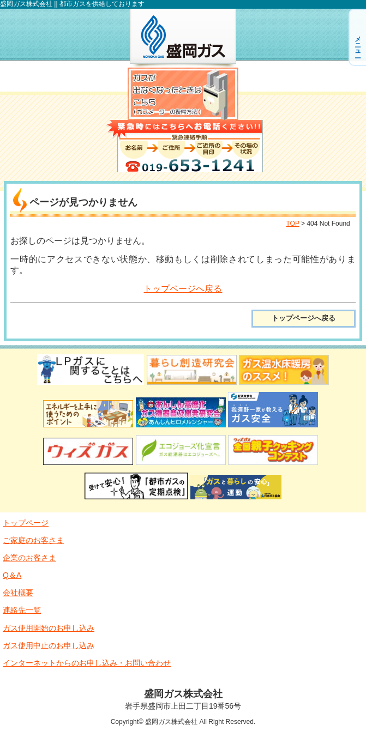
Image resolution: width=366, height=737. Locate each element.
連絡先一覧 (22, 610)
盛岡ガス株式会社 (183, 38)
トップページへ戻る (182, 288)
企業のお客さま (29, 557)
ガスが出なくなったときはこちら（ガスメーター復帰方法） (183, 94)
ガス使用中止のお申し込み (48, 645)
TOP (292, 223)
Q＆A (12, 575)
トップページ (26, 522)
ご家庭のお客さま (33, 540)
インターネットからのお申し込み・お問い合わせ (87, 663)
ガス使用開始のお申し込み (48, 628)
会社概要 (18, 592)
